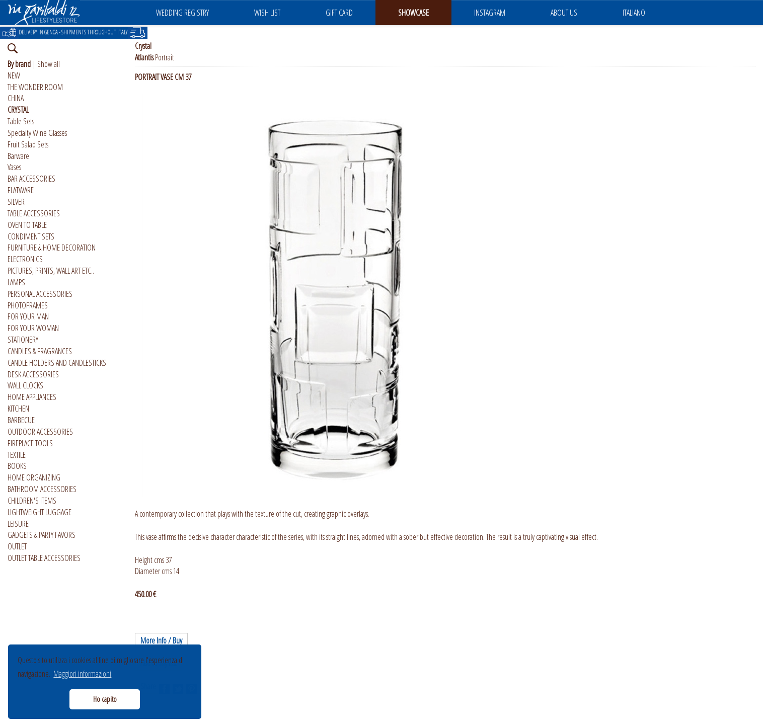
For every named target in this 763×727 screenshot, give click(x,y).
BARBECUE (21, 420)
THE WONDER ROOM (35, 87)
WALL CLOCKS (25, 385)
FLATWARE (21, 190)
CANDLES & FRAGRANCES (40, 351)
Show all (48, 63)
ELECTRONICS (25, 259)
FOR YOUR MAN (28, 316)
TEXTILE (17, 454)
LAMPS (16, 282)
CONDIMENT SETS (31, 236)
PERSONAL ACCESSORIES (40, 293)
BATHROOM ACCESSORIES (42, 489)
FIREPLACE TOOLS (30, 443)
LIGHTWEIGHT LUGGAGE (39, 512)
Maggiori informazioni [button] (82, 673)
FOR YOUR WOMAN (33, 328)
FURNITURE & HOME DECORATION (52, 247)
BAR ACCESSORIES (31, 178)
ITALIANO (634, 12)
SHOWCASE (413, 12)
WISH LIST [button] (267, 12)
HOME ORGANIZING (34, 477)
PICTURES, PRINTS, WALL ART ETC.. (51, 270)
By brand (19, 63)
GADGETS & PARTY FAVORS (41, 534)
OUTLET (17, 546)
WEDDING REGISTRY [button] (182, 12)
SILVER (16, 201)
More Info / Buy (161, 640)
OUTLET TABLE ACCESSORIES (44, 557)
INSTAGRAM (489, 12)
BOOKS (17, 465)
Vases (14, 167)
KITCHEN (18, 408)
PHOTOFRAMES (28, 305)
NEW (14, 75)
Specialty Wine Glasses (37, 132)
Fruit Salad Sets (28, 144)
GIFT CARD (339, 12)
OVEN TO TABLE (27, 224)
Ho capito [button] (105, 699)
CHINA (16, 98)
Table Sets (21, 121)
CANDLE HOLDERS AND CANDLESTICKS (57, 362)
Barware (18, 155)
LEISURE (18, 523)
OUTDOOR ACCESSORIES (40, 431)
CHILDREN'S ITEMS (32, 500)
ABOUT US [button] (564, 12)
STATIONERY (23, 339)
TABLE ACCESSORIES (34, 213)
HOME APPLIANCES (32, 396)
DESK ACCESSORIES (33, 374)
